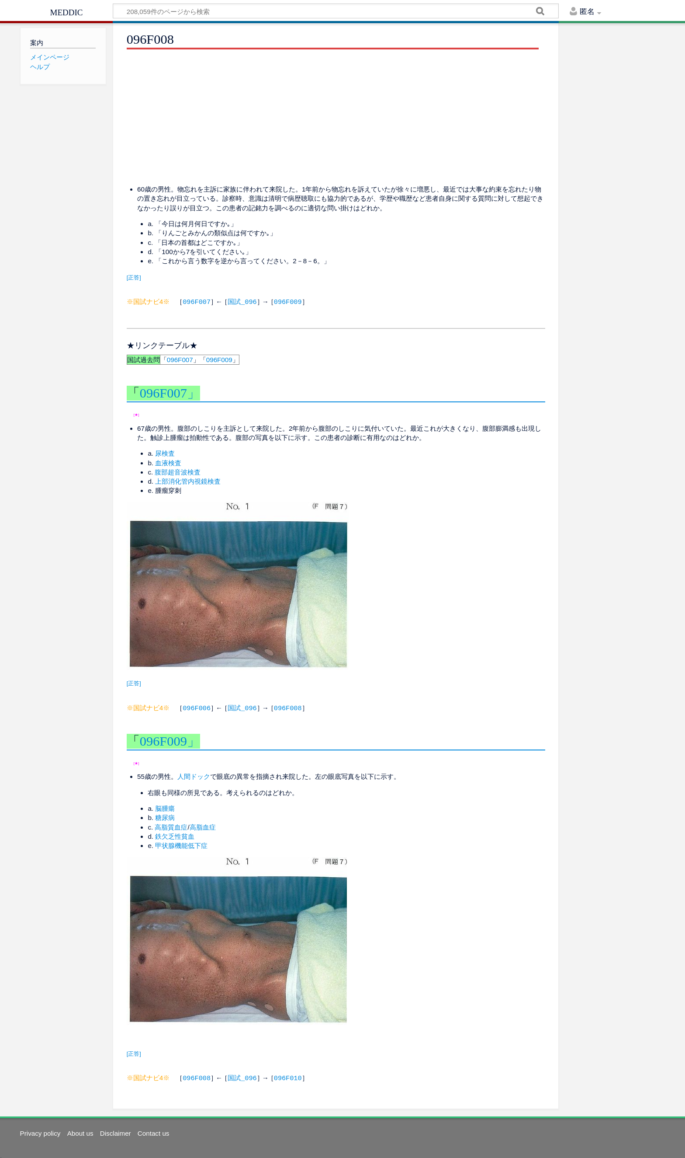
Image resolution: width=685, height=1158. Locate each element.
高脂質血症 (171, 825)
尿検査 (165, 452)
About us (80, 1130)
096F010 (288, 1075)
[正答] (134, 278)
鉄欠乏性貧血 (174, 834)
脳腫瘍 (165, 806)
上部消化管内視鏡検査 (188, 480)
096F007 (197, 301)
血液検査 (168, 462)
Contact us (154, 1130)
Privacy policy (40, 1130)
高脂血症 (203, 825)
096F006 (197, 706)
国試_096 (242, 301)
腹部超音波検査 (178, 471)
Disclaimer (115, 1130)
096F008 (288, 706)
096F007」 (170, 392)
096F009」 (170, 739)
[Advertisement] (336, 117)
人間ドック (193, 774)
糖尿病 (165, 816)
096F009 (288, 301)
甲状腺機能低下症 (181, 844)
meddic (66, 11)
